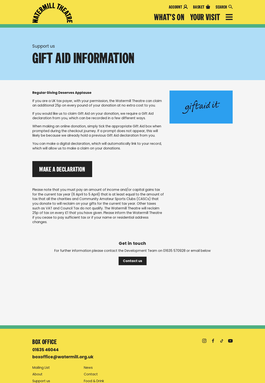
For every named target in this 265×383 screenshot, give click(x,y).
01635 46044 (45, 350)
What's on (169, 17)
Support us (43, 46)
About (37, 374)
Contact (91, 374)
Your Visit (205, 17)
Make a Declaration (62, 169)
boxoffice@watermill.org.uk (62, 357)
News (88, 367)
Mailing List (41, 367)
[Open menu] (229, 18)
